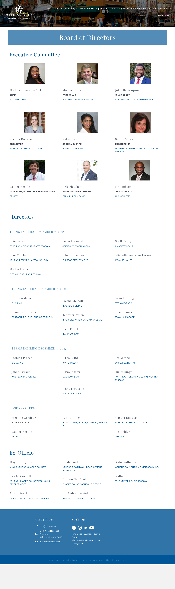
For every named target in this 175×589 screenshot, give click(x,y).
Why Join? (163, 15)
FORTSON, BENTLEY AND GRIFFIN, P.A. (135, 99)
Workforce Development (92, 8)
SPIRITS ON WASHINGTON (76, 246)
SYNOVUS (120, 436)
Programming (67, 8)
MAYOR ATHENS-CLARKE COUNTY (28, 467)
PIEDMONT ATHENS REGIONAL (78, 99)
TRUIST (14, 196)
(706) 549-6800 (48, 526)
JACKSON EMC (122, 196)
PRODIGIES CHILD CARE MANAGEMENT (84, 319)
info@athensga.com (50, 541)
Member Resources (137, 8)
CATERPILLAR (70, 363)
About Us (51, 8)
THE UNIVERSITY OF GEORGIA (131, 481)
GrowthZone (120, 560)
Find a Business (160, 8)
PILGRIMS (17, 303)
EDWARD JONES (18, 99)
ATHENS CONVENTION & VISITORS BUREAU (138, 467)
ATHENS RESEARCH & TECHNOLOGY (29, 260)
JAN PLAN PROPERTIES (24, 376)
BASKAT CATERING (72, 148)
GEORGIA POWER (72, 393)
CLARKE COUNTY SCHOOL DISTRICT (81, 484)
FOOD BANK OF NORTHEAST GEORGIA (30, 246)
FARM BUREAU (71, 334)
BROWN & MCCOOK (125, 317)
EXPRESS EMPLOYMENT (75, 260)
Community (116, 8)
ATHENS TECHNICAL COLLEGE (26, 148)
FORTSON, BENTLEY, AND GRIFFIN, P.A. (32, 317)
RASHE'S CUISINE (72, 306)
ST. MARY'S (17, 363)
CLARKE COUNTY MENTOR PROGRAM (29, 498)
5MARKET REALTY (124, 246)
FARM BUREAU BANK (73, 196)
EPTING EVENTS (123, 303)
